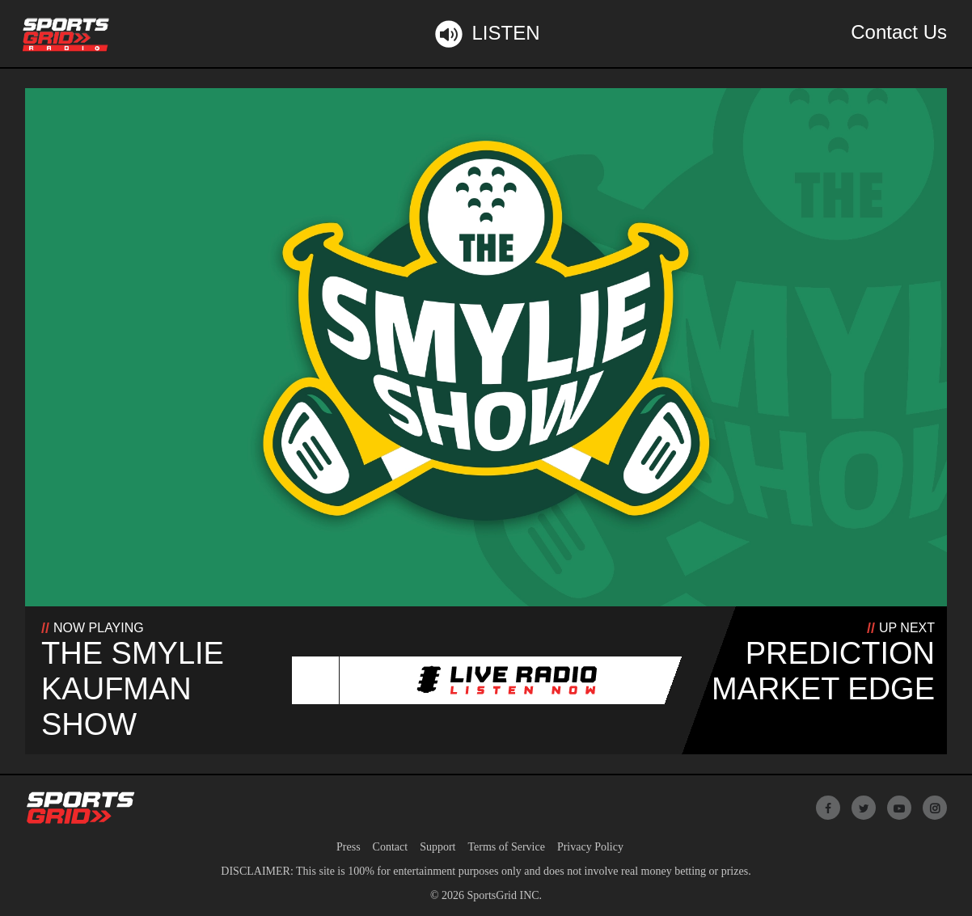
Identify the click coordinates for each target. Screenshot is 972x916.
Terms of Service (505, 847)
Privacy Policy (590, 847)
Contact (390, 847)
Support (437, 847)
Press (348, 847)
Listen (485, 34)
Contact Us (899, 32)
